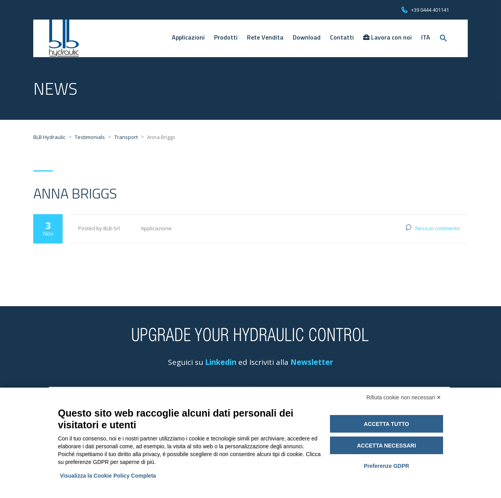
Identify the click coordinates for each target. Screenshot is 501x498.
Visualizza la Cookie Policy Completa (108, 476)
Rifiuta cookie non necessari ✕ (403, 397)
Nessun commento (437, 228)
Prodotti (226, 37)
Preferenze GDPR (386, 466)
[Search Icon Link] (443, 38)
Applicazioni (188, 37)
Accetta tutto (386, 424)
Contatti (342, 37)
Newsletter (311, 362)
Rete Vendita (265, 37)
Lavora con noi (387, 37)
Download (307, 37)
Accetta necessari (386, 445)
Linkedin (220, 362)
